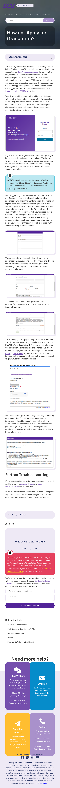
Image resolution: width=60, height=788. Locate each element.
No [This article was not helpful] (36, 549)
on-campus (18, 353)
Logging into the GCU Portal (17, 91)
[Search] (30, 20)
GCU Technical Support (13, 15)
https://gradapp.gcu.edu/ (27, 72)
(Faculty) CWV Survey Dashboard (20, 642)
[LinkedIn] (13, 524)
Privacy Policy (43, 783)
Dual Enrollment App (15, 633)
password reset (27, 484)
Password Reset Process (17, 625)
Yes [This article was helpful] (24, 549)
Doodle (10, 638)
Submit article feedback (30, 605)
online (7, 353)
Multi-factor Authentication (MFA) (21, 629)
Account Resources (31, 15)
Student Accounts (47, 15)
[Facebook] (6, 524)
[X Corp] (10, 524)
